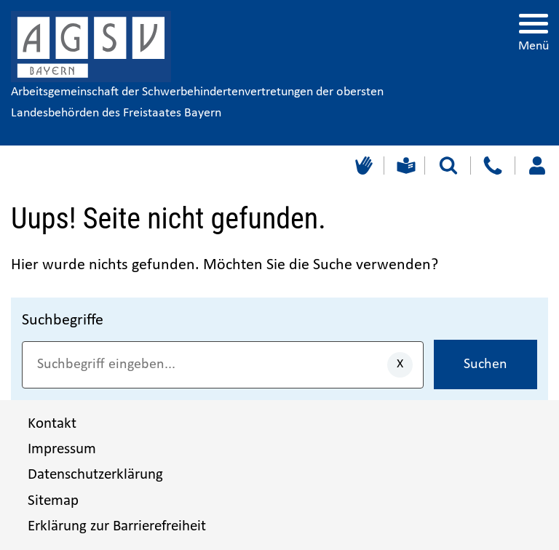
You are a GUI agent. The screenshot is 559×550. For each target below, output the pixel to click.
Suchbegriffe (62, 320)
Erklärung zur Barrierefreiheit (117, 526)
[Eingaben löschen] (400, 365)
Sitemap (53, 501)
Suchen (485, 364)
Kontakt (52, 423)
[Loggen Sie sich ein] (537, 165)
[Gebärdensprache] (362, 165)
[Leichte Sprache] (404, 165)
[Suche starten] (448, 165)
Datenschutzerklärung (95, 474)
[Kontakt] (492, 165)
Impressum (62, 449)
